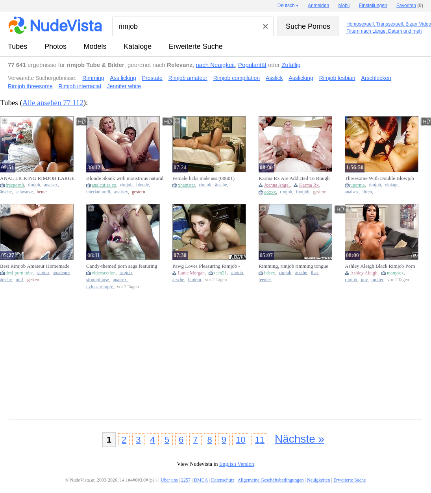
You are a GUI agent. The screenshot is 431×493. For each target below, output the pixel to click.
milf (19, 279)
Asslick (274, 78)
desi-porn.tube (19, 273)
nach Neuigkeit (215, 64)
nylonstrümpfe (99, 286)
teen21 (220, 273)
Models (95, 46)
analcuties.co (104, 185)
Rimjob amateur (187, 78)
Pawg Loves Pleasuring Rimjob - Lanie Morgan (206, 266)
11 (260, 440)
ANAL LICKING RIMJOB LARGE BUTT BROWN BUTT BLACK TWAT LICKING (37, 178)
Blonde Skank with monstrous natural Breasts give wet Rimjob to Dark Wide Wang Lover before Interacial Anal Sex (124, 178)
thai (314, 272)
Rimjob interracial (80, 86)
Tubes (17, 46)
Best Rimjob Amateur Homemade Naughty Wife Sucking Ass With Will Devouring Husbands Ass (38, 266)
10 (240, 440)
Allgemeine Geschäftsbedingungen (270, 480)
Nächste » (299, 439)
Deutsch (286, 5)
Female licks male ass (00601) (203, 178)
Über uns (169, 480)
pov (364, 279)
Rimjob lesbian (337, 78)
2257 (186, 480)
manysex (395, 273)
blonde (142, 184)
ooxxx (270, 192)
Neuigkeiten (318, 480)
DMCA (200, 480)
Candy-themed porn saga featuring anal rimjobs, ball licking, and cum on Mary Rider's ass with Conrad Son (124, 266)
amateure (61, 272)
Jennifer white (124, 86)
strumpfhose (97, 279)
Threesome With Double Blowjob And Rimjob (379, 178)
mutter (377, 279)
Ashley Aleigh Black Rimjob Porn (380, 266)
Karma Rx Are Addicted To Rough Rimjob (294, 178)
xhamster (186, 185)
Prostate (152, 78)
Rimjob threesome (30, 86)
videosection (104, 273)
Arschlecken (376, 78)
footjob (302, 192)
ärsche (6, 192)
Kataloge (138, 46)
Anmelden (318, 5)
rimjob (34, 184)
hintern (194, 279)
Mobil (344, 5)
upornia (357, 185)
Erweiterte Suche (196, 46)
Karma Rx (309, 185)
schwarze (24, 192)
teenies (265, 279)
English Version (236, 464)
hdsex (269, 273)
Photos (55, 46)
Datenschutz (222, 480)
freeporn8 (15, 185)
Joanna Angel (277, 185)
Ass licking (123, 78)
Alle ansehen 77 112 (52, 102)
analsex (51, 184)
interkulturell (98, 192)
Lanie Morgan (191, 273)
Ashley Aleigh (363, 273)
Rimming (93, 78)
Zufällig (290, 64)
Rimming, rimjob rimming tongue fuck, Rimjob (293, 266)
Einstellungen (373, 5)
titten (367, 192)
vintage (391, 184)
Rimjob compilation (236, 78)
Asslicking (301, 78)
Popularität (252, 64)
